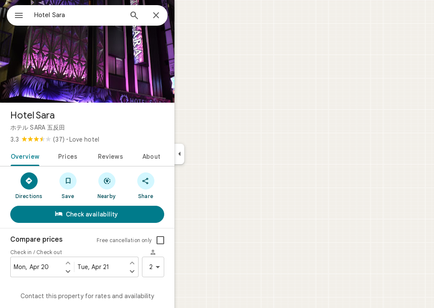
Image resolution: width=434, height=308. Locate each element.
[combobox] (100, 15)
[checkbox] (191, 240)
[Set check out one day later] (163, 271)
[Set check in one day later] (98, 271)
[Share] (176, 185)
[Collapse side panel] (210, 154)
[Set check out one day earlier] (163, 262)
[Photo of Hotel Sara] (118, 51)
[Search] (165, 16)
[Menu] (15, 14)
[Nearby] (137, 185)
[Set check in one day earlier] (98, 262)
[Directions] (59, 185)
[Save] (98, 185)
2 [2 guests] (187, 267)
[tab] (54, 155)
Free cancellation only (155, 240)
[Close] (186, 16)
